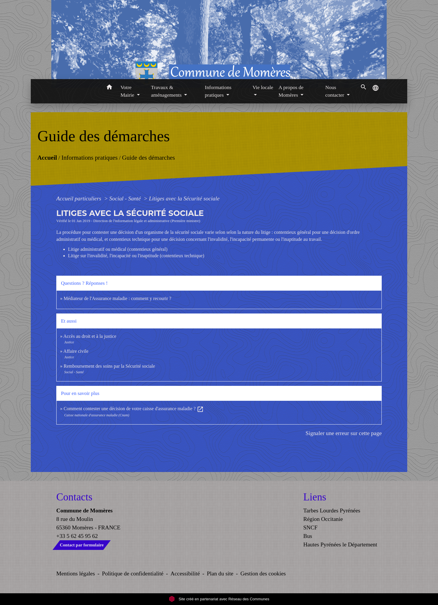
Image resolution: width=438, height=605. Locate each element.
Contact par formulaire (81, 545)
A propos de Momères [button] (291, 91)
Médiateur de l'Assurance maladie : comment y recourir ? (117, 298)
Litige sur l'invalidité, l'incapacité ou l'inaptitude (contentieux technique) (136, 255)
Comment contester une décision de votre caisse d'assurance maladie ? (134, 408)
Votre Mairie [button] (127, 91)
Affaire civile (75, 351)
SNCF (310, 527)
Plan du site (220, 573)
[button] (109, 88)
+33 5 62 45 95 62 (77, 536)
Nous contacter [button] (335, 91)
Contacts (74, 497)
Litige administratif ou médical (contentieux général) (117, 249)
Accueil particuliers (79, 198)
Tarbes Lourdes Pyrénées (331, 510)
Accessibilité (185, 573)
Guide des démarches (148, 157)
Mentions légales (75, 573)
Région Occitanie (323, 519)
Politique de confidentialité (133, 573)
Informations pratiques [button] (218, 91)
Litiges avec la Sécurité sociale (184, 198)
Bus (307, 536)
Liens (314, 497)
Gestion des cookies (263, 573)
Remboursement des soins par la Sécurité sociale (109, 366)
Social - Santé (125, 198)
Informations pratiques (89, 157)
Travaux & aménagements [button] (167, 91)
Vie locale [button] (262, 87)
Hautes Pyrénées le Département (340, 544)
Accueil (47, 157)
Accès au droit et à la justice (89, 336)
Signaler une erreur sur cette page (343, 433)
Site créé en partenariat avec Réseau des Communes (219, 599)
